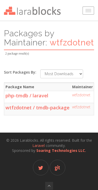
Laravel (38, 145)
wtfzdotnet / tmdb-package (37, 107)
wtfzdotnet (81, 94)
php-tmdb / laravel (26, 95)
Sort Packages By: (20, 72)
